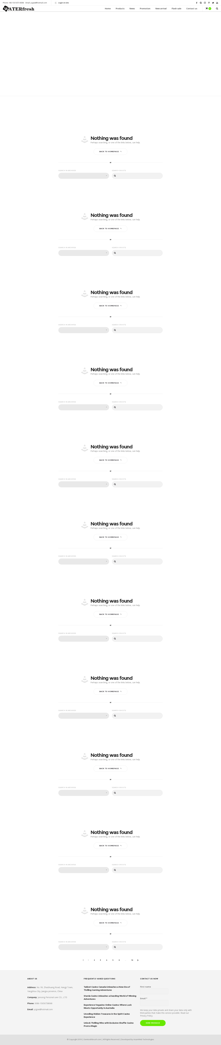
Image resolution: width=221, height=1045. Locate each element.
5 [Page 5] (113, 960)
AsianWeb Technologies (143, 1039)
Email (143, 998)
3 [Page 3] (100, 960)
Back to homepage (110, 151)
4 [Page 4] (106, 960)
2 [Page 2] (94, 960)
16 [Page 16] (132, 960)
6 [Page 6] (119, 960)
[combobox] (83, 176)
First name (145, 986)
